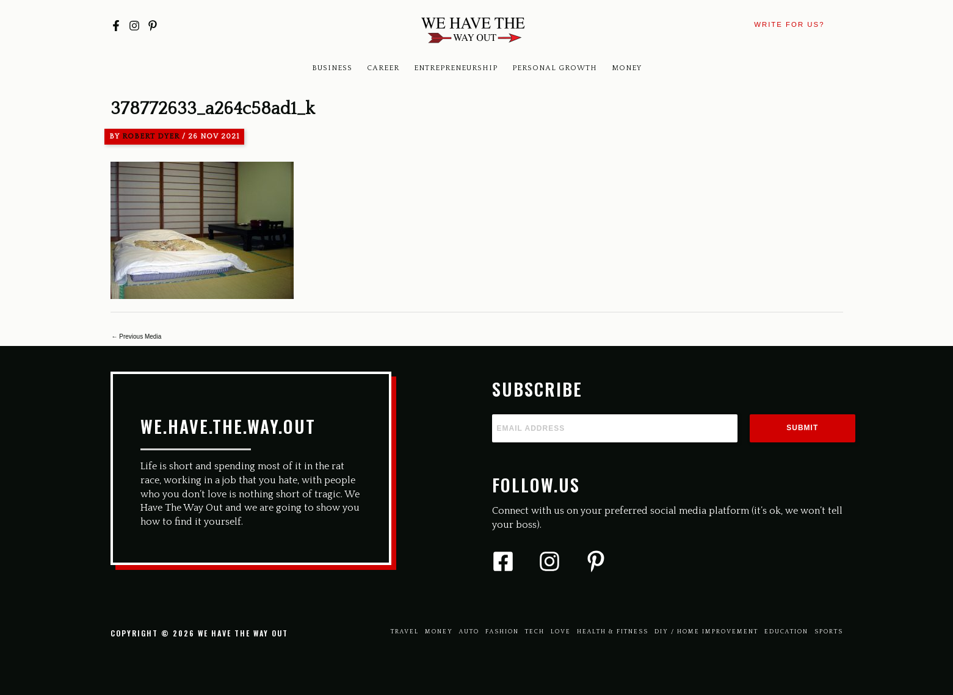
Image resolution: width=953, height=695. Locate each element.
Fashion (502, 631)
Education (786, 631)
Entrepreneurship (456, 68)
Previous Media (137, 336)
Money (627, 68)
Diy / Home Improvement (706, 631)
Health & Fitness (612, 631)
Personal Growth (554, 68)
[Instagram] (134, 25)
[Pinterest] (152, 25)
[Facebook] (116, 25)
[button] (789, 24)
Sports (828, 631)
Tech (535, 631)
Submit (802, 427)
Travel (405, 631)
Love (561, 631)
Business (332, 68)
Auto (469, 631)
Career (383, 68)
